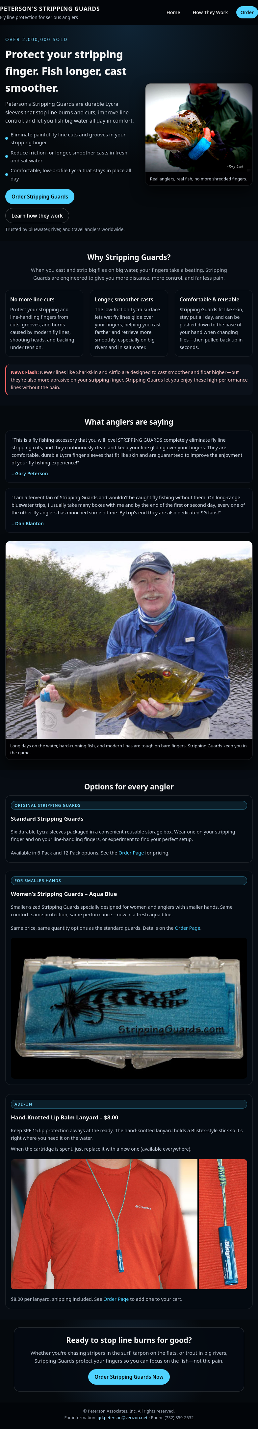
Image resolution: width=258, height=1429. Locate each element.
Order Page (131, 853)
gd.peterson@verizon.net (123, 1417)
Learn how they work (37, 215)
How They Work (210, 12)
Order (247, 12)
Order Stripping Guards (40, 196)
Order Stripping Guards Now (129, 1376)
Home (173, 12)
